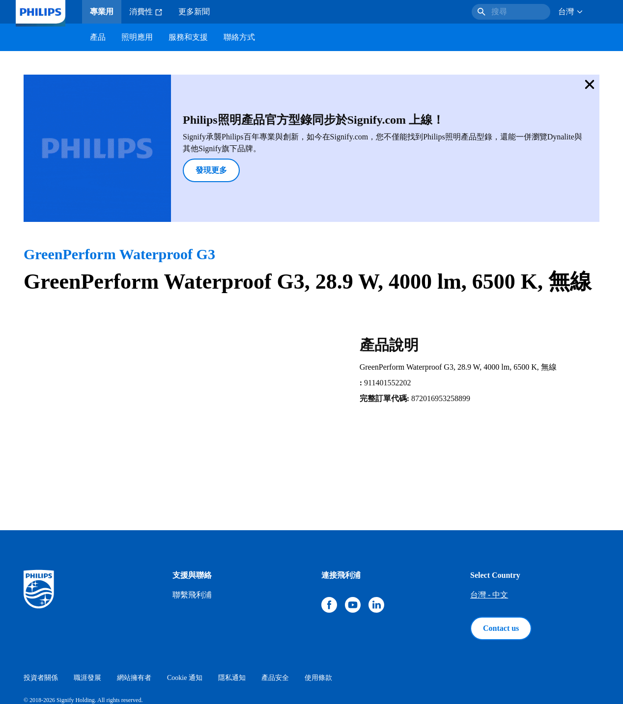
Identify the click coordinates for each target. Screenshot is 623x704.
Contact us (501, 576)
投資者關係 (41, 625)
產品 (98, 37)
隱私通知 (232, 625)
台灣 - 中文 (489, 543)
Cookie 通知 (184, 625)
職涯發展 (87, 625)
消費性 (146, 11)
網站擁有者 (134, 625)
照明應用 (137, 37)
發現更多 (159, 144)
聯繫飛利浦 (192, 543)
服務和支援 (188, 37)
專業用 (101, 11)
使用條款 (318, 625)
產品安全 (275, 625)
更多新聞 (194, 11)
